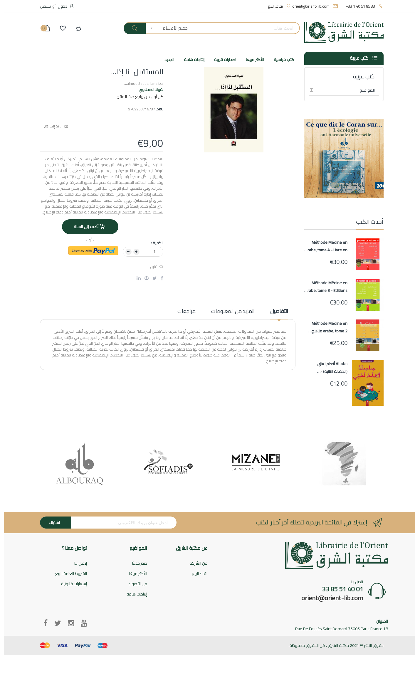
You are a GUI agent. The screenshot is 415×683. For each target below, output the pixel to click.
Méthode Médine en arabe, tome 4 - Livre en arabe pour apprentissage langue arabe (322, 246)
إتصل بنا (76, 563)
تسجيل (41, 6)
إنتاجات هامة (132, 594)
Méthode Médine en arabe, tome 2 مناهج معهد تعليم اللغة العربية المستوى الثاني (323, 327)
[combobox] (241, 28)
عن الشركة (194, 563)
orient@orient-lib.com (306, 6)
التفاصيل (275, 311)
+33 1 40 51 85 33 (356, 6)
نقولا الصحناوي (147, 89)
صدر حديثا (135, 563)
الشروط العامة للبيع (67, 574)
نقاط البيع (271, 6)
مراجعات (182, 311)
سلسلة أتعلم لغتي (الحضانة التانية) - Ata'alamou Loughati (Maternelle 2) (326, 367)
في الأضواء (133, 584)
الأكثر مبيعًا (134, 574)
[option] (75, 463)
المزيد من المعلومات (229, 311)
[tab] (275, 313)
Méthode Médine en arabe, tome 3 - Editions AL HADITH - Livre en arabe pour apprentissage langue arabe (322, 286)
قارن (152, 266)
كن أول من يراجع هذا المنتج (136, 96)
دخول (58, 6)
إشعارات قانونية (70, 584)
